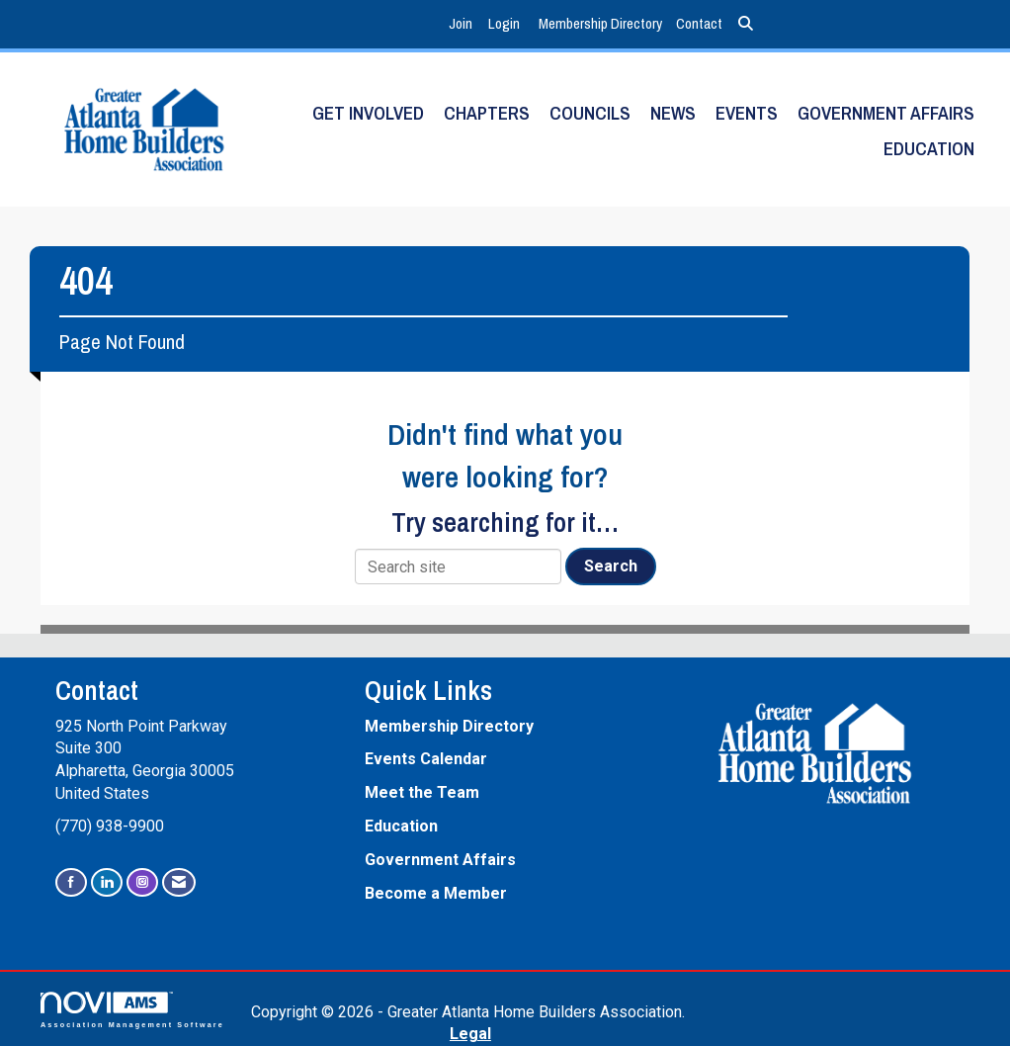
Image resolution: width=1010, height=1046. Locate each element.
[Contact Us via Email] (179, 882)
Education (929, 148)
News (673, 113)
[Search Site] (745, 24)
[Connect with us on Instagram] (142, 882)
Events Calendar (426, 758)
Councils (590, 113)
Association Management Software (132, 1010)
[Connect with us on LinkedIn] (107, 882)
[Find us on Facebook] (71, 882)
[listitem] (463, 24)
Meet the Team (422, 792)
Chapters (487, 113)
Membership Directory (600, 23)
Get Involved (368, 113)
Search (610, 566)
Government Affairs (886, 113)
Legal (470, 1033)
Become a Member (436, 893)
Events (746, 113)
